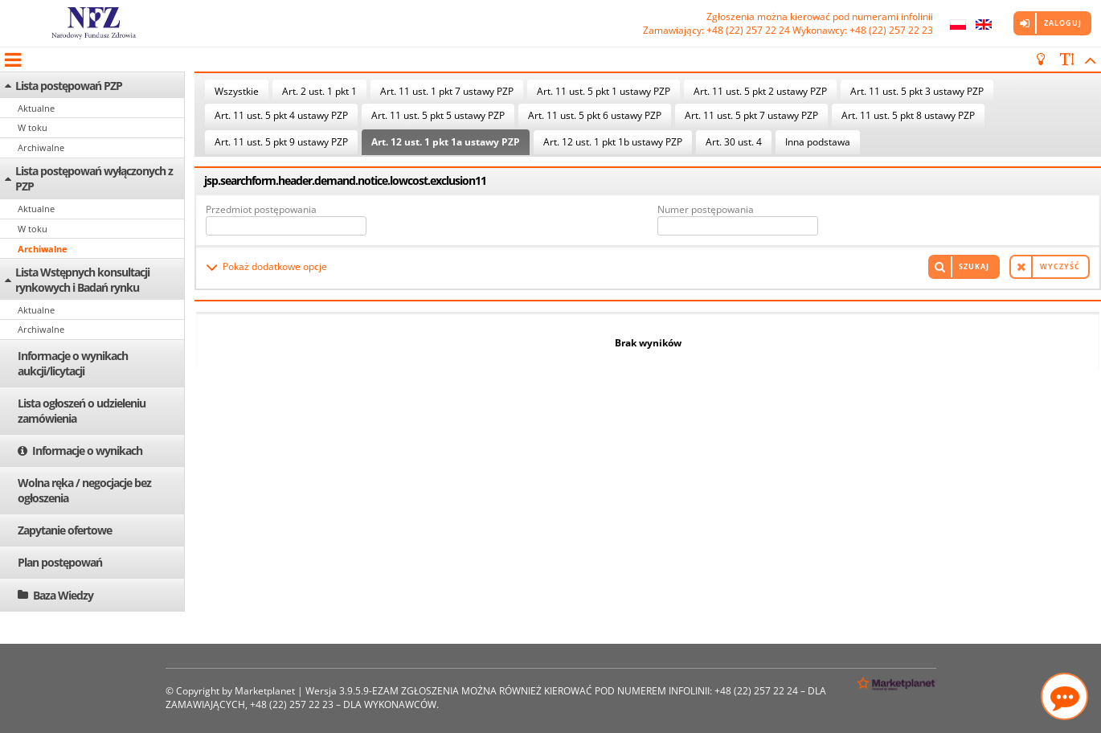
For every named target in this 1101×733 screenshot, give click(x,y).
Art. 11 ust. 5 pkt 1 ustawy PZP (603, 91)
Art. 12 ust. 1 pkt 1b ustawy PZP (612, 142)
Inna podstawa (817, 142)
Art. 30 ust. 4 (734, 142)
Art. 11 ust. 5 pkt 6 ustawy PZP (594, 115)
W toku (32, 127)
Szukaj (974, 266)
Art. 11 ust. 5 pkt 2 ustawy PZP (760, 91)
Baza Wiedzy (63, 595)
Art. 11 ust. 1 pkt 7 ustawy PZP (447, 91)
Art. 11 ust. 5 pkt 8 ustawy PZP (908, 115)
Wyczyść (1060, 266)
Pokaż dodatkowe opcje (275, 266)
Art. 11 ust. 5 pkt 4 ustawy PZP (281, 115)
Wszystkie (237, 91)
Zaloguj (1063, 23)
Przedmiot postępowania (261, 209)
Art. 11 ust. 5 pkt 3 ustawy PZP (917, 91)
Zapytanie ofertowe (65, 530)
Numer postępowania (705, 209)
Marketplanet (265, 691)
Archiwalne (41, 147)
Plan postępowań (60, 562)
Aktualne (36, 108)
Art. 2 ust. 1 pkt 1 (319, 91)
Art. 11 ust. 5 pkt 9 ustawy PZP (281, 142)
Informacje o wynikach (87, 450)
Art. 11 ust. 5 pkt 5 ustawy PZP (438, 115)
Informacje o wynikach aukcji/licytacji (73, 363)
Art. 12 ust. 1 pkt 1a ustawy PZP (445, 142)
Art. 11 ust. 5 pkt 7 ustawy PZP (751, 115)
